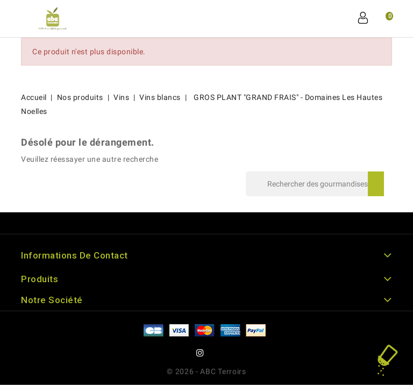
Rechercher (376, 183)
